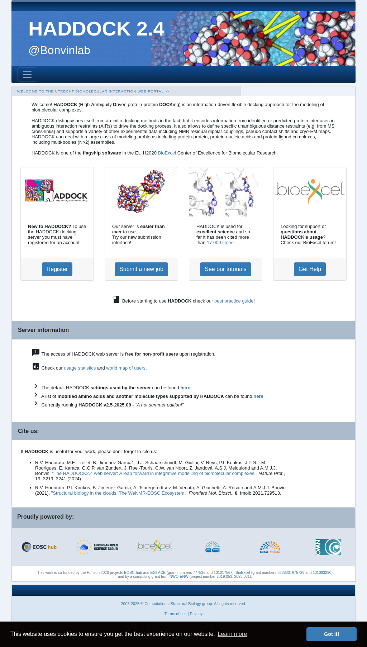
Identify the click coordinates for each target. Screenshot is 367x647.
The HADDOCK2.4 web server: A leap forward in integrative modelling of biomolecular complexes (154, 473)
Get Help (310, 269)
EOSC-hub (133, 573)
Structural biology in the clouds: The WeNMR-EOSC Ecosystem (118, 493)
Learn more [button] (232, 634)
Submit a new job (141, 269)
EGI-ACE (158, 573)
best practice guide (233, 301)
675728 (298, 573)
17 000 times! (221, 242)
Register (57, 269)
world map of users (126, 368)
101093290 (322, 573)
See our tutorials (226, 269)
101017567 (223, 573)
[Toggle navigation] (27, 74)
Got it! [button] (331, 634)
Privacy (196, 614)
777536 (199, 573)
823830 (283, 573)
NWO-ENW (179, 577)
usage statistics (80, 368)
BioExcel (167, 153)
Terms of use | (177, 614)
